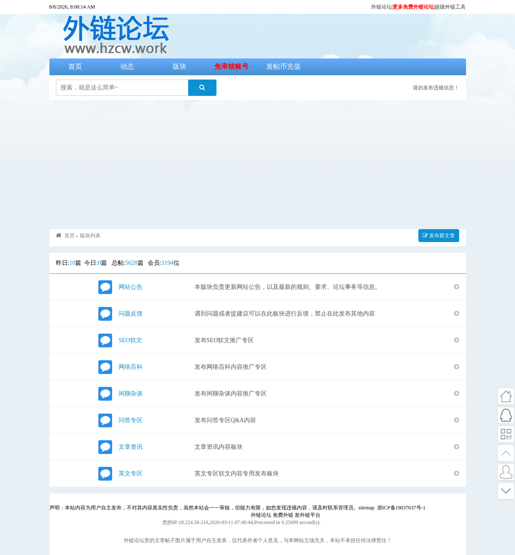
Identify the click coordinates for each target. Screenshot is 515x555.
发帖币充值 (283, 66)
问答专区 (131, 420)
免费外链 (283, 515)
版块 (179, 66)
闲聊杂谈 (131, 393)
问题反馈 (131, 313)
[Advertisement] (257, 164)
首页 (75, 66)
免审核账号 (231, 66)
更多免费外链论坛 (413, 7)
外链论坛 (381, 7)
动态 (127, 66)
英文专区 (131, 473)
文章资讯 (131, 447)
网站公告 (131, 287)
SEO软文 (130, 340)
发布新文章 (439, 236)
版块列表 (90, 236)
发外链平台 (307, 515)
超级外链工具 (450, 7)
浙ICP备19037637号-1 (401, 508)
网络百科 (131, 367)
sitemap (367, 508)
